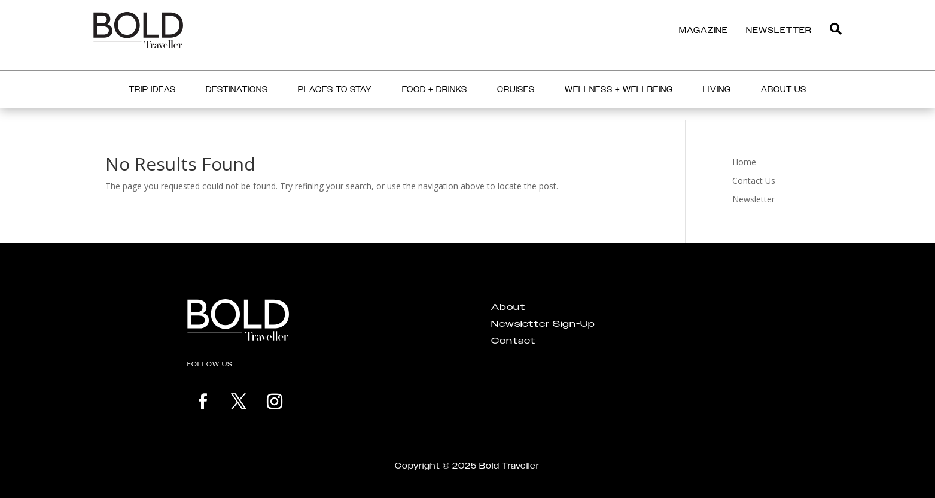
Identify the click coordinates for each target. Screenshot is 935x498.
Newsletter (753, 199)
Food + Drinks (434, 90)
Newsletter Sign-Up (543, 324)
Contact (513, 340)
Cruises (516, 90)
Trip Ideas (152, 90)
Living (717, 90)
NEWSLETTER (779, 30)
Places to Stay (335, 90)
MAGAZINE (703, 30)
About (508, 307)
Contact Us (753, 180)
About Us (783, 90)
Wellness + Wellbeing (619, 90)
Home (744, 162)
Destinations (237, 90)
